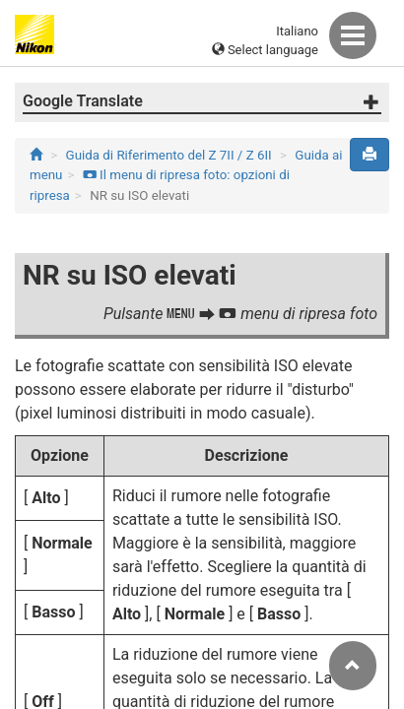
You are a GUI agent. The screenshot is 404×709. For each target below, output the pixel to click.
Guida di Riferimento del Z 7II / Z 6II (169, 155)
